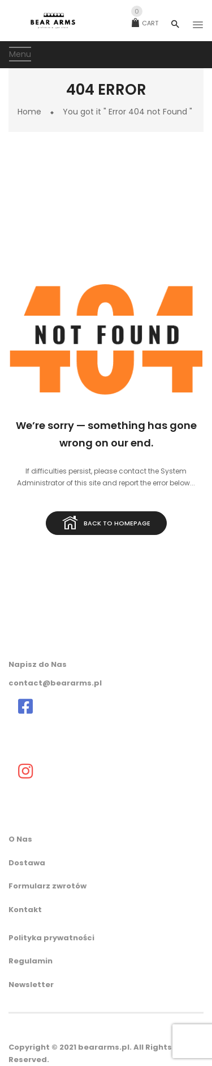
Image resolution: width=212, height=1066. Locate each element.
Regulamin (30, 961)
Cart (145, 23)
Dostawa (26, 862)
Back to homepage (106, 524)
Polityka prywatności (51, 937)
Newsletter (31, 984)
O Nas (20, 839)
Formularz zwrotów (47, 886)
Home (29, 111)
